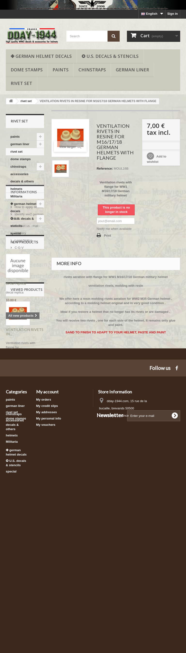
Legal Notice (23, 298)
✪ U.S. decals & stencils (110, 56)
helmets (16, 189)
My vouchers (45, 563)
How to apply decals (28, 265)
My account (47, 530)
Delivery (20, 291)
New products (24, 324)
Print (107, 235)
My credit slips (47, 544)
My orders (43, 538)
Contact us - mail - (27, 283)
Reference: (105, 168)
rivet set (21, 83)
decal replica (16, 365)
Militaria (16, 196)
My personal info (48, 556)
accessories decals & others (22, 177)
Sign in (172, 13)
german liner (132, 70)
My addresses (46, 550)
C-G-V (18, 305)
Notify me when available (114, 229)
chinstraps (92, 70)
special (15, 233)
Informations (24, 251)
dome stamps (27, 70)
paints (61, 70)
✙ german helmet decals (41, 56)
